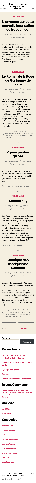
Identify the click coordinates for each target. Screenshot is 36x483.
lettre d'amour (8, 435)
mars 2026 (6, 414)
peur (25, 135)
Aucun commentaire (19, 37)
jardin (6, 135)
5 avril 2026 (27, 89)
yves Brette (14, 34)
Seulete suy (18, 201)
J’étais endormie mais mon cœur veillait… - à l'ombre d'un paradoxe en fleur (17, 393)
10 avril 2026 (26, 34)
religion (7, 316)
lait (22, 312)
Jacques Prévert (13, 186)
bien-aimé (12, 310)
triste (30, 135)
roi (11, 316)
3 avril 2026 (27, 161)
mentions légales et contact (11, 479)
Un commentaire (19, 276)
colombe (19, 310)
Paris (21, 186)
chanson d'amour (9, 426)
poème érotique (24, 314)
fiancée (29, 310)
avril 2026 (6, 409)
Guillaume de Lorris (11, 133)
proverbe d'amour (9, 453)
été (6, 186)
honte (25, 133)
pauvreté (20, 135)
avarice (13, 131)
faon (24, 310)
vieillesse (8, 138)
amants (7, 131)
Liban (29, 312)
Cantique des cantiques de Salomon (18, 264)
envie (26, 131)
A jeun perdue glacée (18, 154)
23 (13, 328)
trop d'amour (18, 17)
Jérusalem (16, 312)
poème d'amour (18, 71)
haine (20, 133)
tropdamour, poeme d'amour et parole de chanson (18, 6)
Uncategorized (8, 462)
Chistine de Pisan (10, 245)
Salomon (16, 316)
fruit (6, 312)
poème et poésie (18, 147)
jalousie (30, 133)
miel (6, 314)
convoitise (19, 131)
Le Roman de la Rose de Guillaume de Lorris (18, 80)
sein (21, 316)
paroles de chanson (10, 439)
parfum (15, 314)
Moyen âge (13, 135)
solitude (26, 186)
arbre (6, 310)
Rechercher (6, 338)
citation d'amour (9, 430)
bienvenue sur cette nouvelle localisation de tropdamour (18, 26)
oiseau (10, 314)
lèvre (25, 312)
